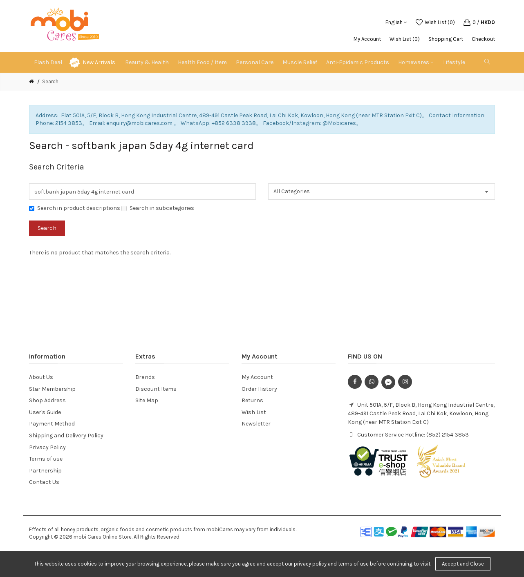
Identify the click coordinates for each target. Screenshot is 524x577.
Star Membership (52, 388)
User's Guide (45, 412)
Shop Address (47, 400)
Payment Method (52, 423)
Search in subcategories (157, 208)
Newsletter (256, 423)
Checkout (483, 39)
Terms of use (46, 458)
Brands (145, 377)
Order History (259, 388)
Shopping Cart (445, 39)
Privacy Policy (47, 447)
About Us (41, 377)
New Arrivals (99, 62)
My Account (367, 39)
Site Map (146, 400)
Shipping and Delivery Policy (66, 435)
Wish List (254, 412)
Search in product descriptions (74, 208)
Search (50, 81)
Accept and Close (463, 564)
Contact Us (44, 482)
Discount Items (156, 388)
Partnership (45, 470)
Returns (252, 400)
